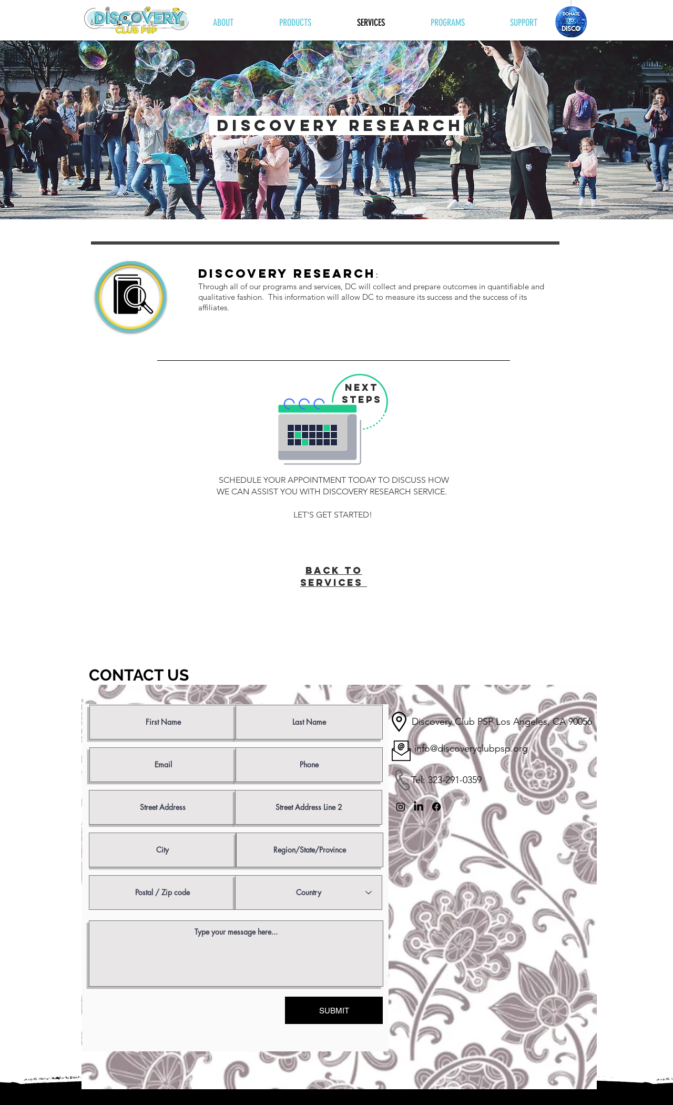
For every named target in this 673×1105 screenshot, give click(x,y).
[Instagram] (400, 807)
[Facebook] (436, 807)
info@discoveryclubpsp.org (471, 748)
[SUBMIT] (334, 1010)
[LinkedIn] (418, 807)
